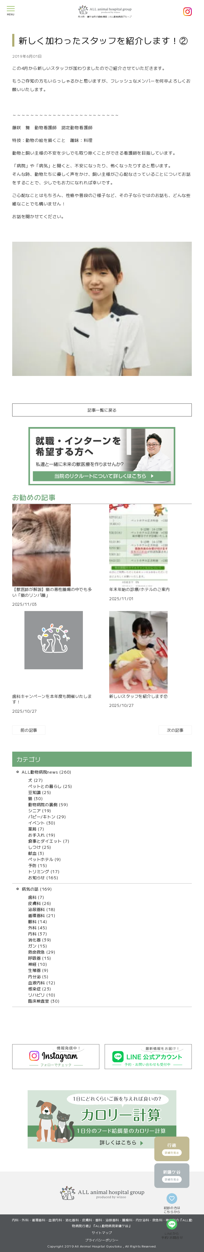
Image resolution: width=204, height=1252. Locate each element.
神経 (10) (37, 964)
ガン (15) (37, 946)
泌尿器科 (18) (42, 909)
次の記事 (175, 730)
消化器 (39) (39, 940)
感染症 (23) (39, 988)
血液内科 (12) (42, 982)
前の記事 (28, 730)
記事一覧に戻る (102, 410)
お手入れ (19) (42, 835)
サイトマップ (102, 1232)
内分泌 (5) (38, 976)
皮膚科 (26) (39, 903)
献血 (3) (36, 853)
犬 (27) (35, 780)
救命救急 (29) (42, 952)
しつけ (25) (39, 847)
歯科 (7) (36, 897)
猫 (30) (35, 798)
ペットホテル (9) (44, 859)
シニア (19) (39, 810)
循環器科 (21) (42, 915)
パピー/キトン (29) (47, 816)
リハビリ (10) (42, 995)
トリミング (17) (44, 871)
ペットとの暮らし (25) (50, 786)
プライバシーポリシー (102, 1240)
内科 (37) (37, 933)
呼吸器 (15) (39, 958)
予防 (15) (37, 865)
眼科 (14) (37, 921)
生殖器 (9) (38, 970)
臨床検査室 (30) (44, 1001)
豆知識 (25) (39, 792)
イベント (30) (42, 822)
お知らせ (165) (43, 877)
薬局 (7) (36, 829)
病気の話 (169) (37, 889)
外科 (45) (37, 927)
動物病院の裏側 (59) (48, 804)
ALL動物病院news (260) (46, 772)
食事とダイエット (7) (48, 841)
